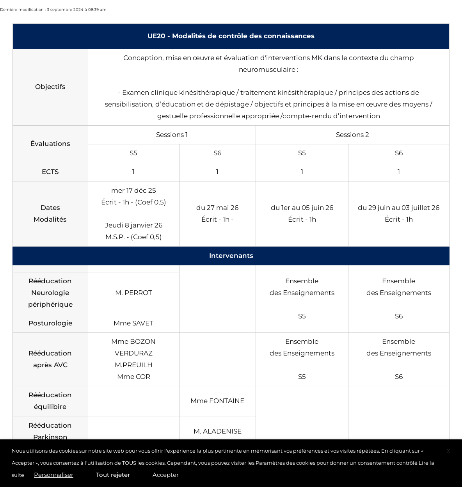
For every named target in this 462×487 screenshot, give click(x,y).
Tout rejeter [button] (113, 474)
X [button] (448, 451)
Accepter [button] (166, 474)
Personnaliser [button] (53, 474)
